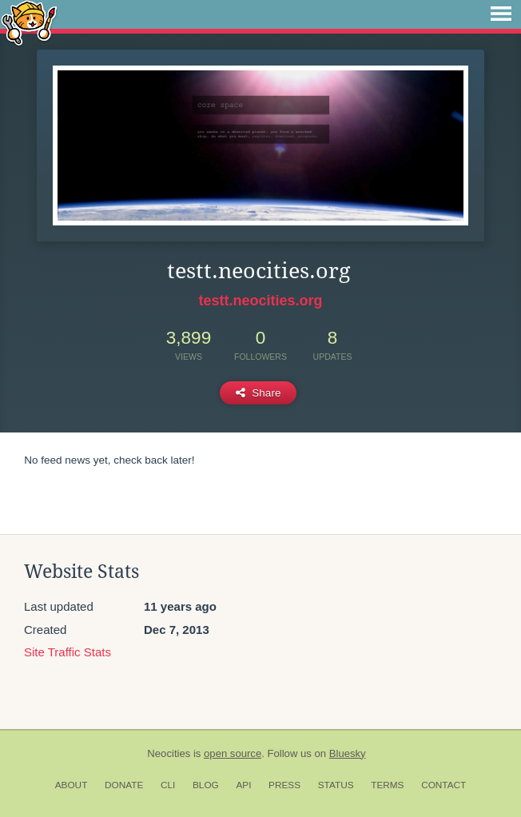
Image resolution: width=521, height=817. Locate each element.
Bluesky (347, 753)
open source (232, 753)
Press (284, 785)
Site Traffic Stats (67, 652)
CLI (168, 785)
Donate (124, 785)
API (243, 785)
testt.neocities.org (260, 301)
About (71, 785)
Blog (206, 785)
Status (336, 785)
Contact (443, 785)
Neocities (168, 753)
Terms (387, 785)
